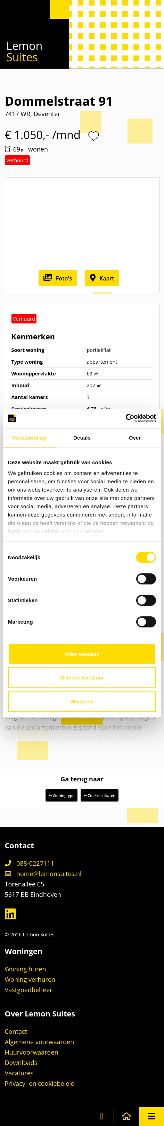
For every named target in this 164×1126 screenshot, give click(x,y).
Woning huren (25, 969)
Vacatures (19, 1073)
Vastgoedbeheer (28, 990)
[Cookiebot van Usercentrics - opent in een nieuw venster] (125, 418)
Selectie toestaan (82, 678)
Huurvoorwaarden (31, 1052)
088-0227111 (29, 863)
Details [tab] (82, 437)
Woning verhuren (30, 979)
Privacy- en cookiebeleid (40, 1083)
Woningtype (61, 795)
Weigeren (81, 701)
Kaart (102, 278)
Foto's (57, 278)
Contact (16, 1031)
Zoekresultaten (99, 795)
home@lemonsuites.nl (43, 873)
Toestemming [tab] (29, 437)
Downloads (21, 1062)
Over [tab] (135, 437)
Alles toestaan (82, 654)
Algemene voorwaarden (39, 1042)
